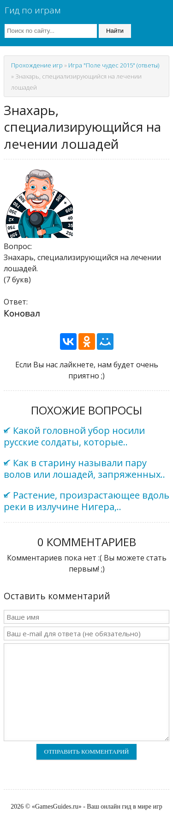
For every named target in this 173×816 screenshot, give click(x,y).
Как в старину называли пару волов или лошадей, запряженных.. (84, 469)
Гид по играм (32, 10)
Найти (115, 30)
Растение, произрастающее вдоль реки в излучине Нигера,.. (86, 501)
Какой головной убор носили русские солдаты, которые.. (74, 436)
